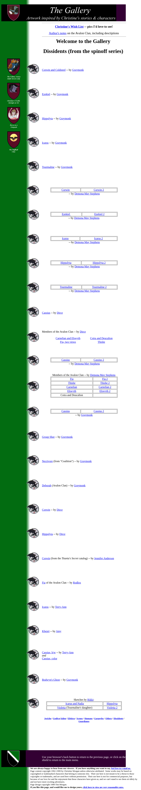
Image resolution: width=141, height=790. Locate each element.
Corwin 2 (99, 189)
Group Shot (48, 436)
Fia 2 (105, 378)
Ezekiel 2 (99, 214)
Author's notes (58, 33)
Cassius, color (49, 658)
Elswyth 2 (105, 391)
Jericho (47, 718)
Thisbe (101, 342)
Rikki (90, 699)
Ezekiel (46, 94)
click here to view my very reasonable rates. (103, 787)
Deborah (46, 485)
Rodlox (77, 582)
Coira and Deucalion (101, 338)
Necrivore (47, 461)
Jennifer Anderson (104, 558)
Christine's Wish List (69, 26)
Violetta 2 (112, 707)
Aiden (63, 718)
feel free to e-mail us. (121, 768)
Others (108, 718)
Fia (71, 378)
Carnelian (72, 387)
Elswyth (71, 391)
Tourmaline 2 (99, 287)
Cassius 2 (99, 359)
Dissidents (118, 718)
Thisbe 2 (105, 383)
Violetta (61, 707)
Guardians (83, 721)
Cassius (46, 312)
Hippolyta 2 (99, 262)
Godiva (56, 718)
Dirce (60, 312)
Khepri (45, 631)
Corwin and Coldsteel (54, 69)
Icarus (45, 142)
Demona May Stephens (87, 193)
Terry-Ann (60, 606)
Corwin (66, 189)
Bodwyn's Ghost (51, 679)
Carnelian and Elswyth (68, 338)
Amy (58, 631)
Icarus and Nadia (75, 703)
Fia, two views (68, 342)
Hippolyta (47, 118)
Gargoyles (99, 718)
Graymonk (78, 69)
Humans (88, 718)
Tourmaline (48, 167)
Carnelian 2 (105, 387)
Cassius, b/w (49, 652)
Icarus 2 (98, 238)
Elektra (71, 718)
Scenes (80, 718)
